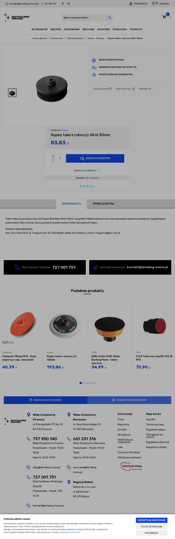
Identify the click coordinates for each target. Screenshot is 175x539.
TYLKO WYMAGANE (151, 526)
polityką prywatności (69, 532)
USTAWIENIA (152, 533)
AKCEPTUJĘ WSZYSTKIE (151, 520)
